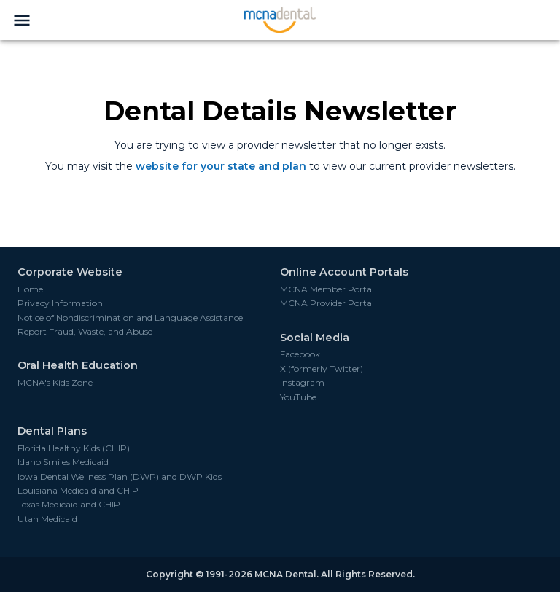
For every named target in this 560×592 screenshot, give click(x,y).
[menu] (22, 20)
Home (30, 289)
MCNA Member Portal (327, 289)
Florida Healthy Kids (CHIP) (74, 448)
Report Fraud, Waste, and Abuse (85, 332)
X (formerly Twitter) (321, 369)
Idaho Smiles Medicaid (63, 462)
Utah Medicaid (47, 519)
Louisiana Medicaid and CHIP (78, 491)
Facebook (300, 354)
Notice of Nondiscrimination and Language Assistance (130, 318)
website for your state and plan (221, 166)
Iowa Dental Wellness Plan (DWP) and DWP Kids (120, 477)
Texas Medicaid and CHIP (69, 504)
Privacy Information (60, 303)
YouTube (298, 397)
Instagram (302, 383)
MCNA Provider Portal (327, 303)
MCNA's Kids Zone (55, 383)
